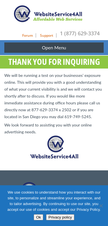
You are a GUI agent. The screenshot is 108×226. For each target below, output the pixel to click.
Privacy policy (60, 217)
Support (46, 35)
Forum (27, 35)
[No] (101, 206)
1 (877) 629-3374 (80, 33)
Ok (38, 217)
